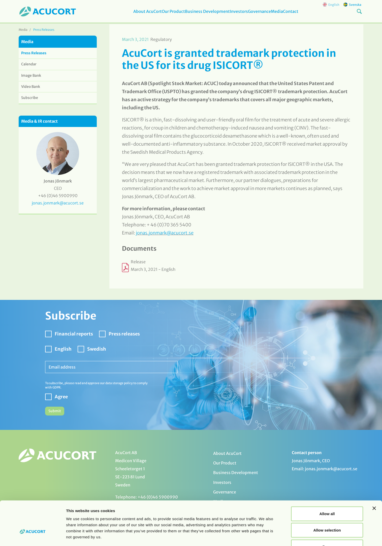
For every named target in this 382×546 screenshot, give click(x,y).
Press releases (124, 334)
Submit (54, 411)
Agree (61, 397)
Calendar (29, 64)
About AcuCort (135, 14)
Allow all (327, 496)
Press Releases (43, 30)
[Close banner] (374, 491)
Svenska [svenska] (352, 5)
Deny (327, 529)
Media (285, 14)
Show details (264, 536)
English (63, 349)
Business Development (203, 14)
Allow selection (327, 513)
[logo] (48, 12)
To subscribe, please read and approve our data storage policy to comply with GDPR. (96, 385)
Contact (303, 14)
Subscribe (29, 97)
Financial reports (74, 334)
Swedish (96, 349)
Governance (263, 14)
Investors (239, 14)
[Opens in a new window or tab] (236, 267)
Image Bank (31, 75)
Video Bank (30, 86)
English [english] (331, 5)
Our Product (165, 14)
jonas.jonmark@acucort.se (165, 233)
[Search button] (359, 14)
